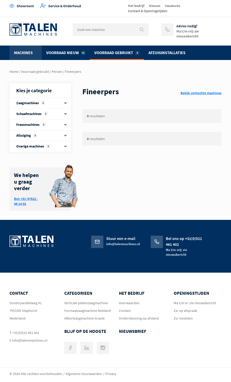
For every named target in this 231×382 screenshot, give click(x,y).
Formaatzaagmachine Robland (87, 310)
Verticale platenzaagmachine (86, 303)
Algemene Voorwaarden (84, 373)
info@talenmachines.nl (29, 340)
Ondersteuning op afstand (139, 318)
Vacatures (172, 5)
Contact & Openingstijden (147, 11)
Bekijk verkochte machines (201, 93)
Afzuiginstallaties (166, 52)
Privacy (110, 373)
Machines (23, 52)
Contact (125, 310)
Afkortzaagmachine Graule (84, 318)
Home (13, 71)
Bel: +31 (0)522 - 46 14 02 (26, 201)
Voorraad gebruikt (116, 52)
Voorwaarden (129, 303)
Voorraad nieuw (65, 52)
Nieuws (154, 5)
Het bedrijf (136, 5)
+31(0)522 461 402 (25, 332)
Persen (57, 71)
